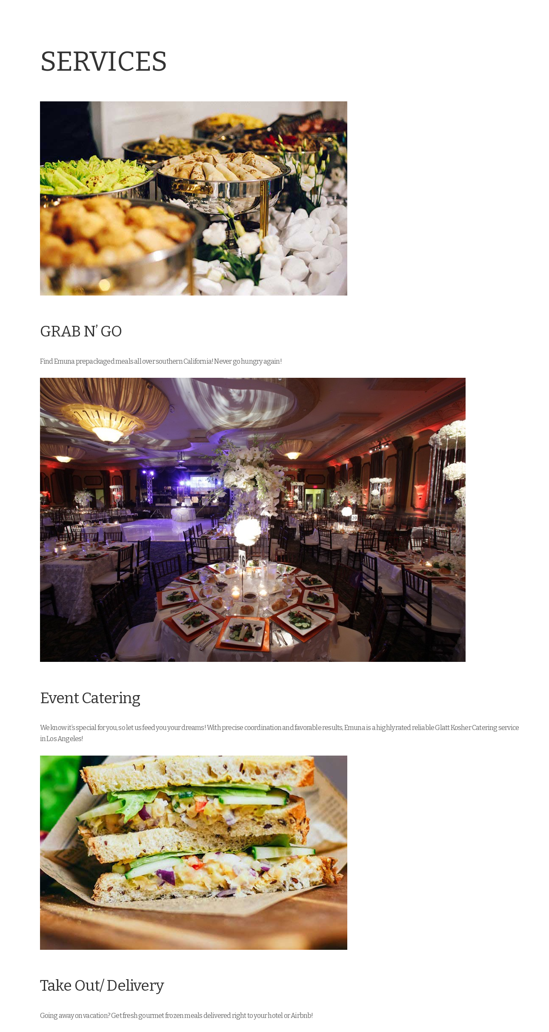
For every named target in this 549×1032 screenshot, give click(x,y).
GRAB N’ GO (81, 331)
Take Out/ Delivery (102, 986)
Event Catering (90, 698)
